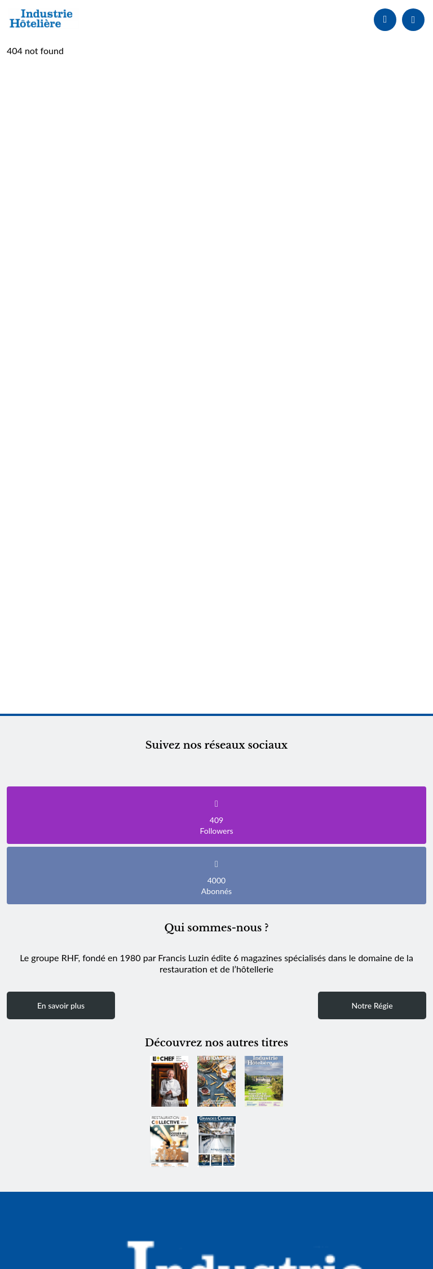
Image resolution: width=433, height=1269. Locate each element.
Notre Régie (371, 1005)
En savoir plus (61, 1005)
